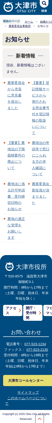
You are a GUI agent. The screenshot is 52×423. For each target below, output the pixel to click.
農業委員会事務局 (20, 26)
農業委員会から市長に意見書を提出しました (16, 95)
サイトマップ (28, 392)
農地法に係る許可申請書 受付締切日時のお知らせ (16, 196)
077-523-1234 (35, 344)
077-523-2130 (37, 350)
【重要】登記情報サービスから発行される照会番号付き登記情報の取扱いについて (40, 108)
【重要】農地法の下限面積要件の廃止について (16, 155)
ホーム (29, 21)
